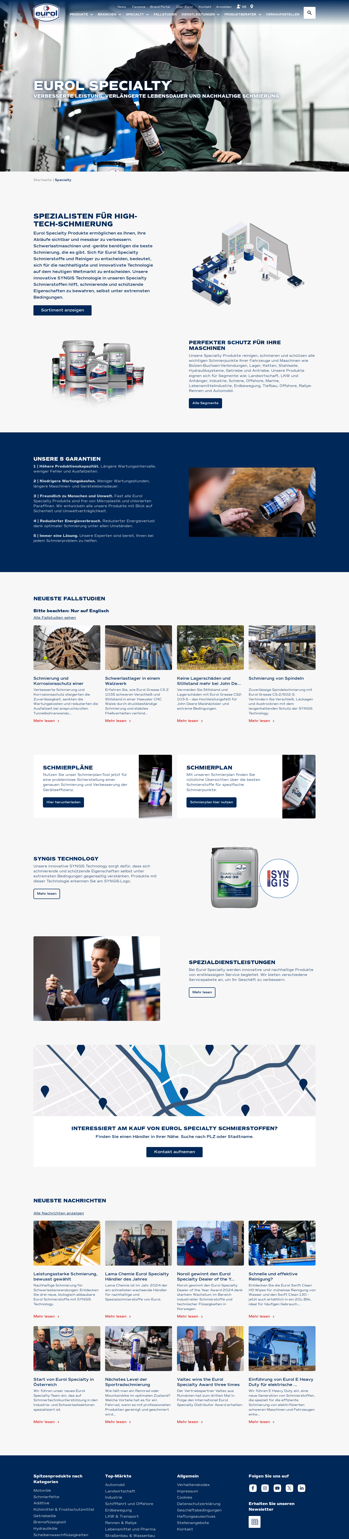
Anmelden (224, 7)
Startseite (42, 180)
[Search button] (310, 13)
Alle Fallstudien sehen (54, 618)
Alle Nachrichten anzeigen (58, 1213)
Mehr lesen (44, 721)
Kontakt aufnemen (174, 1151)
